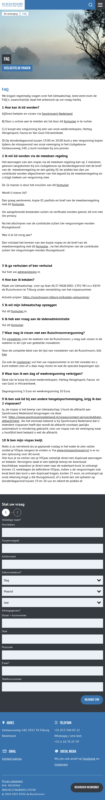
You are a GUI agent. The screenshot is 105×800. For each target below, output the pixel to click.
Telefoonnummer (12, 679)
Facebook (89, 758)
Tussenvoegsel (10, 540)
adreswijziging (27, 272)
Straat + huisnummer (14, 615)
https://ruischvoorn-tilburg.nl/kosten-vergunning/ (56, 297)
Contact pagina (12, 758)
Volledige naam (11, 520)
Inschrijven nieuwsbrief (87, 787)
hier (4, 354)
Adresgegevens (11, 610)
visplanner (23, 362)
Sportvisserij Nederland (57, 113)
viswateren (14, 339)
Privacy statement (12, 781)
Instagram (61, 764)
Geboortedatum (11, 572)
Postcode (7, 647)
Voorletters (8, 524)
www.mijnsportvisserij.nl (73, 450)
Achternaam (9, 556)
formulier (70, 121)
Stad (4, 631)
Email (5, 663)
